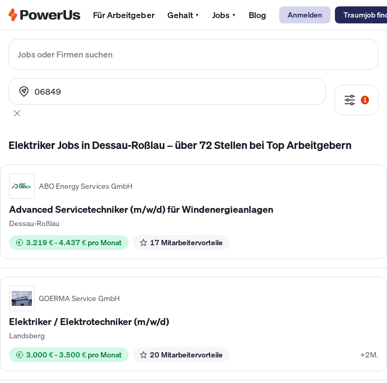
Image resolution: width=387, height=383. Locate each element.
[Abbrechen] (17, 113)
